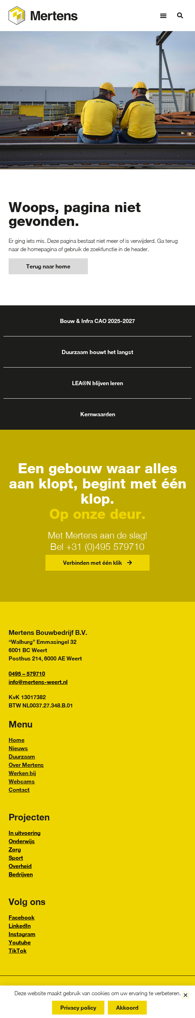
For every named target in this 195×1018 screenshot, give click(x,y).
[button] (163, 15)
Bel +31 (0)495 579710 (97, 546)
